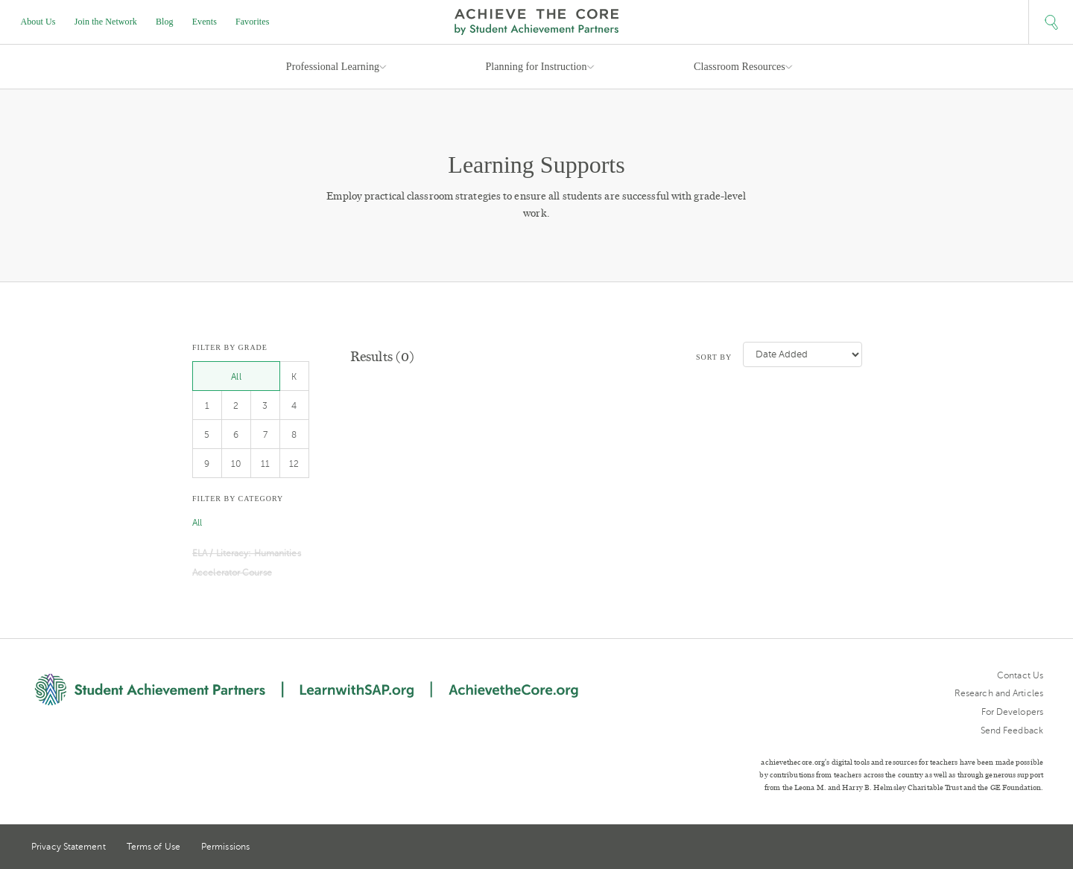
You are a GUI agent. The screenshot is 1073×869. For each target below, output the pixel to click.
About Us (38, 21)
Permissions (225, 846)
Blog (165, 21)
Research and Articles (999, 693)
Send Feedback (1012, 730)
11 (265, 464)
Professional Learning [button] (332, 66)
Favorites (252, 21)
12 (294, 464)
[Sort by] (802, 354)
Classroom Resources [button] (739, 66)
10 (236, 464)
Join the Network (106, 21)
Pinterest (1010, 848)
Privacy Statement (68, 846)
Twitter (983, 847)
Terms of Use (153, 846)
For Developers (1012, 712)
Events (204, 21)
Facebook (1037, 848)
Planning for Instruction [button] (535, 66)
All (236, 377)
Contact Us (1020, 675)
